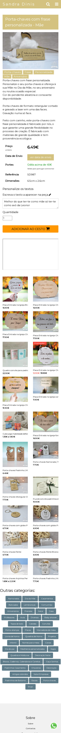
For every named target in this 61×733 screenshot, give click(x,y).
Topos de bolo (17, 624)
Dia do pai (9, 649)
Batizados (13, 605)
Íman (30, 687)
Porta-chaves (12, 72)
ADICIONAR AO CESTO (31, 229)
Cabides (32, 624)
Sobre (30, 723)
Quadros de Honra (33, 636)
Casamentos (47, 598)
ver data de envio (40, 157)
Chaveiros (36, 668)
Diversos (35, 617)
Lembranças (29, 605)
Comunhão (46, 605)
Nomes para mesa (30, 642)
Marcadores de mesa (46, 630)
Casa (51, 611)
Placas (28, 630)
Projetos (52, 636)
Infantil (13, 642)
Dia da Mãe (30, 598)
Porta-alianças (12, 630)
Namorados (13, 598)
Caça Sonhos (52, 661)
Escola (34, 680)
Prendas (28, 611)
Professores (9, 617)
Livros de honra (12, 636)
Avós (22, 617)
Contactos (30, 728)
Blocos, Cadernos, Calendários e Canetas (21, 661)
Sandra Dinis (19, 4)
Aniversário (20, 76)
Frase (28, 72)
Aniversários (13, 611)
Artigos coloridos (20, 674)
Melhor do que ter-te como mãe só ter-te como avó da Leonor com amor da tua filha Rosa (30, 203)
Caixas (48, 642)
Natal (40, 611)
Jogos (53, 649)
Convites (46, 624)
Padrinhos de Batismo (15, 680)
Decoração (51, 668)
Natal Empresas (41, 674)
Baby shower (50, 617)
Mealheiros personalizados (32, 649)
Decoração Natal (42, 655)
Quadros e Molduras (19, 655)
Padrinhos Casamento (15, 668)
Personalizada (43, 72)
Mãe (7, 76)
